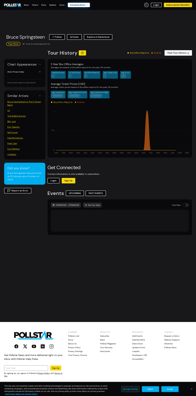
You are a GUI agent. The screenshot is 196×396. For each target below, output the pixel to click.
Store (70, 340)
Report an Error (17, 190)
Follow (57, 37)
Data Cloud (137, 343)
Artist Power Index (24, 72)
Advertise (168, 343)
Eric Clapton (13, 127)
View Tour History (178, 52)
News (102, 340)
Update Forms (138, 347)
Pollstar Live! (73, 336)
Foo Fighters (13, 148)
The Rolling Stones (16, 116)
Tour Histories (106, 347)
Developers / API (139, 355)
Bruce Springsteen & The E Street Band (24, 103)
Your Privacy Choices (77, 355)
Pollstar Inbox (170, 347)
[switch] (186, 205)
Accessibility (138, 359)
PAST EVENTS (96, 193)
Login (156, 4)
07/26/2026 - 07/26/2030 (65, 205)
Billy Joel (11, 121)
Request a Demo (171, 336)
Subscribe (104, 336)
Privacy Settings (75, 351)
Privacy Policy (43, 373)
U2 (8, 110)
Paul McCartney (15, 138)
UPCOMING (75, 193)
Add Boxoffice (138, 340)
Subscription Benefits (178, 4)
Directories (105, 351)
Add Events (137, 336)
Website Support (172, 340)
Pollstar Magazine (108, 343)
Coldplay (11, 154)
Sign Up (68, 180)
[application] (120, 132)
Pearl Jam (12, 143)
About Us (72, 343)
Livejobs (136, 351)
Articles (74, 37)
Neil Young (12, 132)
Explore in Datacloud (98, 37)
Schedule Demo (79, 5)
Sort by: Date (92, 205)
